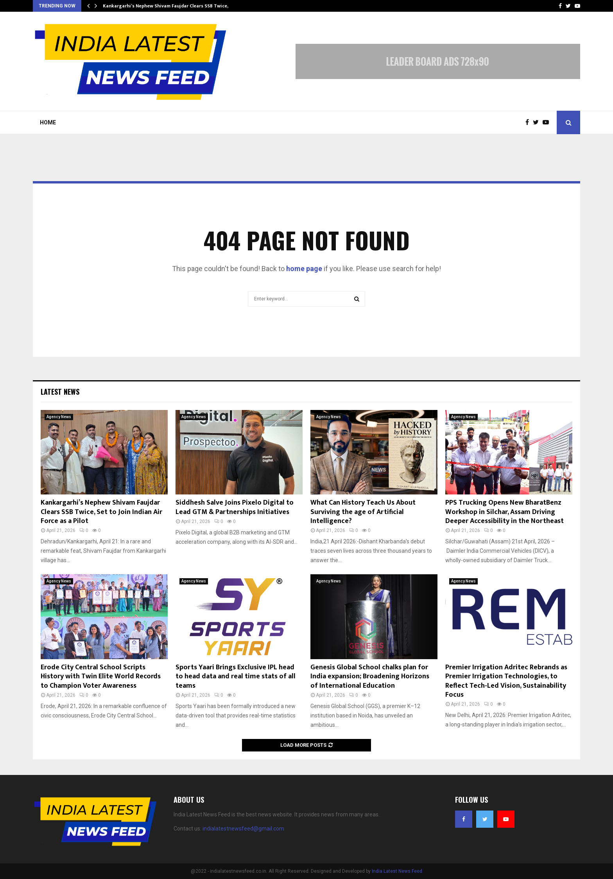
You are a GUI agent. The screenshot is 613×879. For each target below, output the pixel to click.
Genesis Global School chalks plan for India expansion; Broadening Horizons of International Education (369, 676)
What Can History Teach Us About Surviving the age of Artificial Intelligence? (363, 512)
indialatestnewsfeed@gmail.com (243, 828)
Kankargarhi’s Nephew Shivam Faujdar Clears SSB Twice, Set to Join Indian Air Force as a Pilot (101, 512)
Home (48, 122)
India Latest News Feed (397, 871)
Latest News (60, 391)
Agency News (59, 417)
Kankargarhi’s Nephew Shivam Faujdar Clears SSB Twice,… (167, 6)
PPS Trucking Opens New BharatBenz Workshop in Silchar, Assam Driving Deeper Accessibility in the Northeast (504, 512)
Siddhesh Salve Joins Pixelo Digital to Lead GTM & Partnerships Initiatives (235, 507)
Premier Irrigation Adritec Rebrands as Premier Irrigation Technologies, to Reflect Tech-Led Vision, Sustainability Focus (506, 681)
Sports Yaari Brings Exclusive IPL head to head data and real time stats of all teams (236, 676)
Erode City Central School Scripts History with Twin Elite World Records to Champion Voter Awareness (101, 676)
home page (304, 268)
